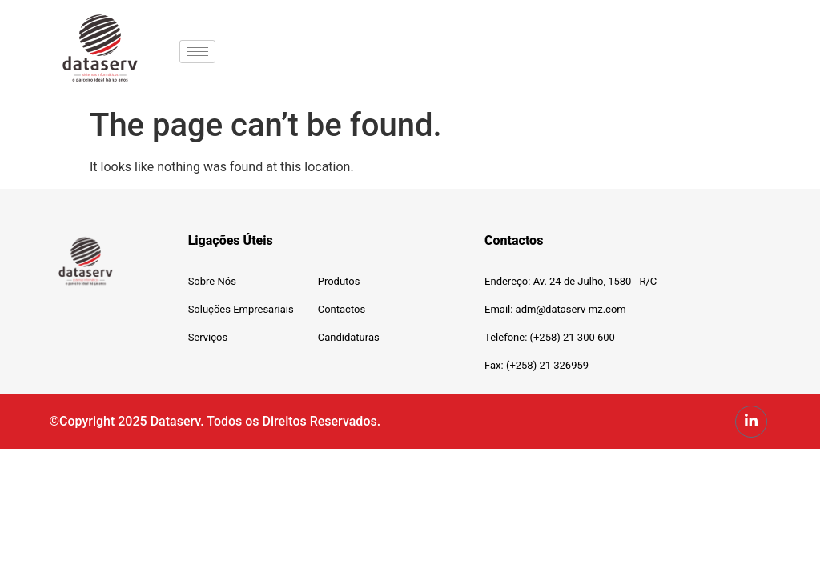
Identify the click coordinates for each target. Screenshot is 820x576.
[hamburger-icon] (197, 51)
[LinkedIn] (751, 422)
